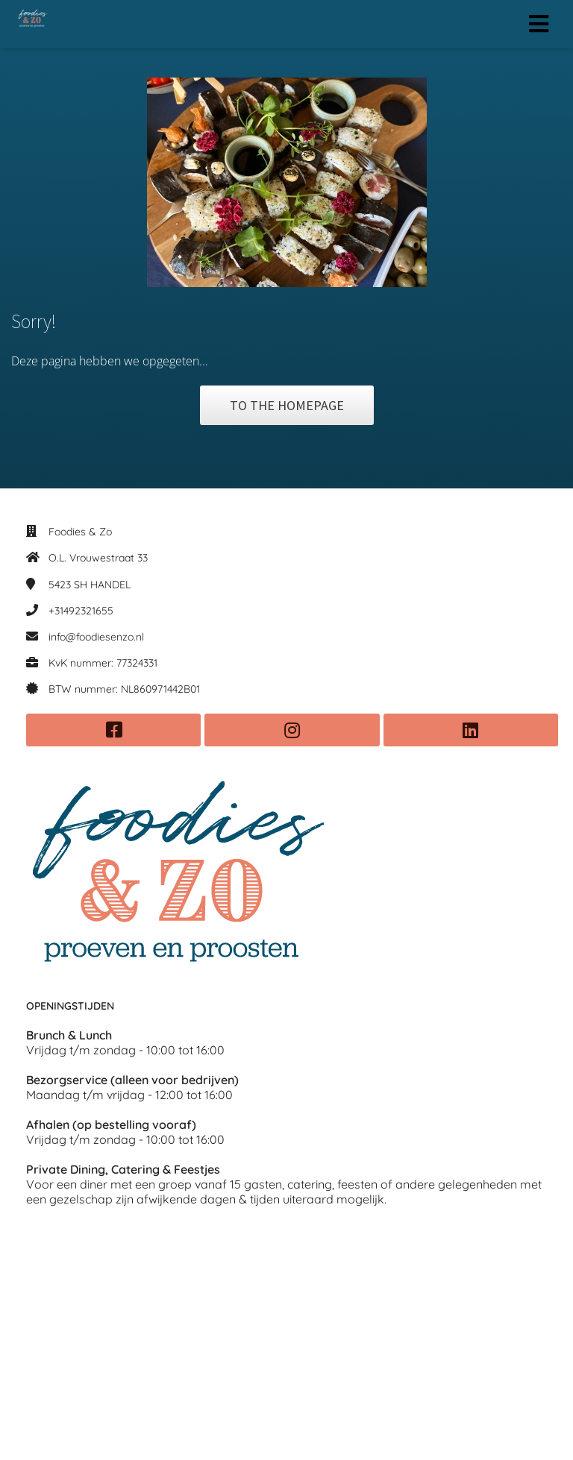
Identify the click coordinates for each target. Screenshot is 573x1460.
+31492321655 (80, 610)
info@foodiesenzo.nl (96, 637)
